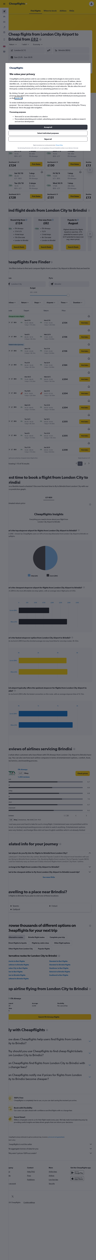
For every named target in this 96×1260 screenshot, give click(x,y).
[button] (48, 127)
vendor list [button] (18, 98)
